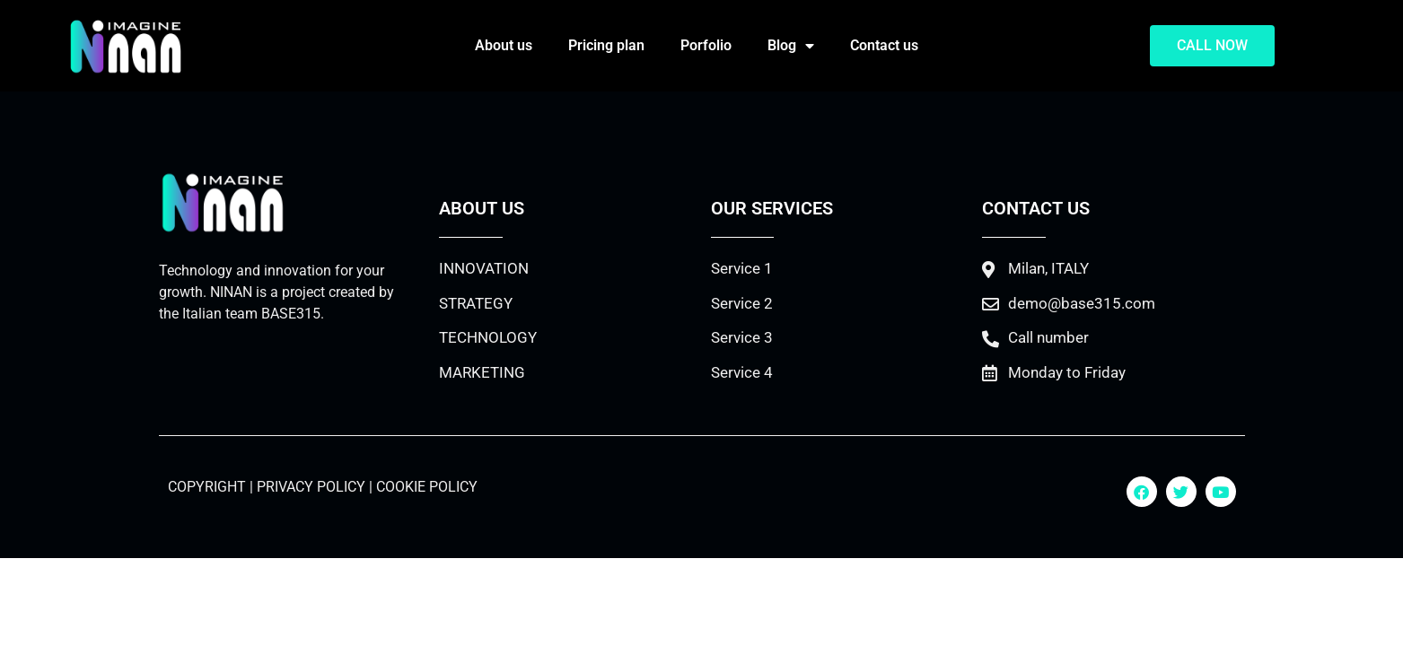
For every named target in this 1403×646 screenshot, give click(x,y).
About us (503, 45)
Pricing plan (606, 45)
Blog (790, 46)
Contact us (884, 45)
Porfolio (706, 45)
